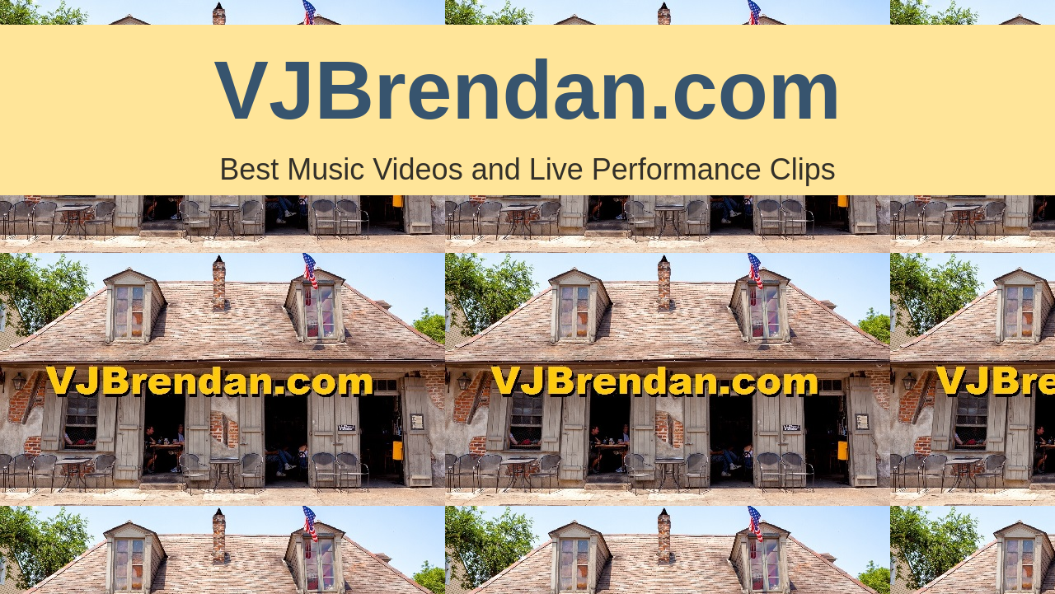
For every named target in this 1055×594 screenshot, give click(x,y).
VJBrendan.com (527, 90)
